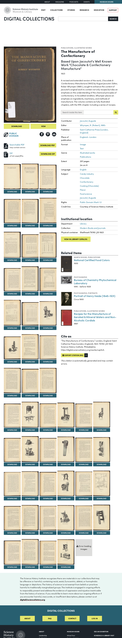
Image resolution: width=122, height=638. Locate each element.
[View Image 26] (65, 415)
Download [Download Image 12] (30, 293)
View (43, 126)
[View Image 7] (48, 210)
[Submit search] (115, 112)
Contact (72, 618)
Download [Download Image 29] (12, 464)
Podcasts (73, 2)
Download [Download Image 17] (12, 361)
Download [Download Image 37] (48, 498)
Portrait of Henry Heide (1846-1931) (94, 296)
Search (113, 19)
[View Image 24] (30, 415)
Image (83, 144)
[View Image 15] (30, 313)
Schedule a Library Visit (104, 635)
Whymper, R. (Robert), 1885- (93, 125)
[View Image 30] (30, 449)
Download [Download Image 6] (30, 225)
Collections (56, 10)
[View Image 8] (12, 245)
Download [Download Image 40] (101, 498)
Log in (95, 618)
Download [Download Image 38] (66, 498)
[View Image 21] (30, 381)
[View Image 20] (12, 380)
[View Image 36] (30, 483)
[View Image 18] (30, 346)
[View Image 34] (101, 449)
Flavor (83, 189)
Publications (67, 48)
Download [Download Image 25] (48, 430)
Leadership (43, 635)
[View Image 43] (48, 518)
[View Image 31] (48, 450)
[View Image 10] (48, 245)
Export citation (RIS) (72, 355)
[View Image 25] (48, 415)
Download (16, 126)
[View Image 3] (30, 176)
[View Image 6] (30, 211)
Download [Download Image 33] (84, 464)
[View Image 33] (83, 450)
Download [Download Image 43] (48, 533)
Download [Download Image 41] (12, 533)
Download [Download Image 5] (12, 225)
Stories (71, 10)
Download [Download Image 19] (48, 361)
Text (82, 148)
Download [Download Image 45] (84, 533)
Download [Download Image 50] (66, 567)
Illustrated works (83, 48)
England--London (88, 137)
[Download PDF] (6, 145)
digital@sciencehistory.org (32, 599)
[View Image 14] (12, 313)
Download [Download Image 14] (12, 328)
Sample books (80, 257)
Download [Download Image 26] (66, 430)
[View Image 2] (12, 176)
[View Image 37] (48, 484)
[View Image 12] (30, 278)
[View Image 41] (12, 518)
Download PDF (47, 145)
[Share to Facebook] (42, 134)
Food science (86, 193)
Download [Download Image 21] (30, 395)
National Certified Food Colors (92, 260)
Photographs (80, 277)
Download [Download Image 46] (101, 533)
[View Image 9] (30, 246)
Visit (43, 10)
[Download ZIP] (6, 154)
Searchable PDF (17, 144)
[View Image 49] (48, 553)
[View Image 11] (12, 279)
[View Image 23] (12, 416)
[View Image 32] (65, 449)
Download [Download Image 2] (12, 191)
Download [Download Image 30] (30, 464)
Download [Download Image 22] (48, 395)
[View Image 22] (48, 380)
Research (84, 10)
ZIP (11, 153)
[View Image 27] (83, 416)
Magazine (59, 2)
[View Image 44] (65, 517)
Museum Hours (106, 2)
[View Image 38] (65, 483)
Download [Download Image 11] (12, 293)
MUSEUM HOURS (73, 631)
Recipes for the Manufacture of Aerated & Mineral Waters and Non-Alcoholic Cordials (95, 317)
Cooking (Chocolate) (89, 186)
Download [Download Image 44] (66, 533)
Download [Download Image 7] (48, 225)
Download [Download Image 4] (48, 191)
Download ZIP (48, 154)
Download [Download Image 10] (48, 260)
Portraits (92, 293)
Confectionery (86, 181)
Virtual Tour (71, 635)
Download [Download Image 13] (48, 293)
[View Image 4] (48, 177)
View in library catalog (75, 239)
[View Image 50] (65, 552)
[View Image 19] (48, 347)
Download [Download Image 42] (30, 533)
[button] (86, 355)
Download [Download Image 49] (48, 567)
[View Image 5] (12, 211)
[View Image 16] (48, 313)
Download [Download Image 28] (101, 430)
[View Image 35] (12, 484)
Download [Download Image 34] (101, 464)
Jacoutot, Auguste (88, 120)
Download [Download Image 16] (48, 328)
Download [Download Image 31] (48, 464)
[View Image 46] (101, 517)
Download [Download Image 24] (30, 430)
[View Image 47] (12, 553)
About (47, 2)
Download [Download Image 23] (12, 430)
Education (99, 10)
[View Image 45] (83, 518)
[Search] (83, 19)
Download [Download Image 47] (12, 567)
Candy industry (87, 173)
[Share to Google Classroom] (54, 134)
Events (87, 2)
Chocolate (84, 178)
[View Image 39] (83, 484)
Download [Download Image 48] (30, 567)
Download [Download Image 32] (66, 464)
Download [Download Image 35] (12, 498)
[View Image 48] (30, 552)
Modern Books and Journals (92, 228)
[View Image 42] (30, 517)
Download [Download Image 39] (84, 498)
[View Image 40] (101, 483)
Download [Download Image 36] (30, 498)
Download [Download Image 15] (30, 328)
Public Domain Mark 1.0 (91, 202)
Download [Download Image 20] (12, 395)
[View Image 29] (12, 450)
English (83, 169)
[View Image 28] (101, 415)
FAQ (49, 618)
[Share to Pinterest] (48, 134)
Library (83, 223)
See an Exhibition (101, 631)
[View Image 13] (48, 279)
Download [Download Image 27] (84, 430)
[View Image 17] (12, 348)
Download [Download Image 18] (30, 361)
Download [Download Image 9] (30, 260)
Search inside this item (72, 112)
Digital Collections (29, 18)
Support (113, 10)
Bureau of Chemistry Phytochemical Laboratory (95, 281)
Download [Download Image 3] (30, 191)
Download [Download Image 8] (12, 260)
